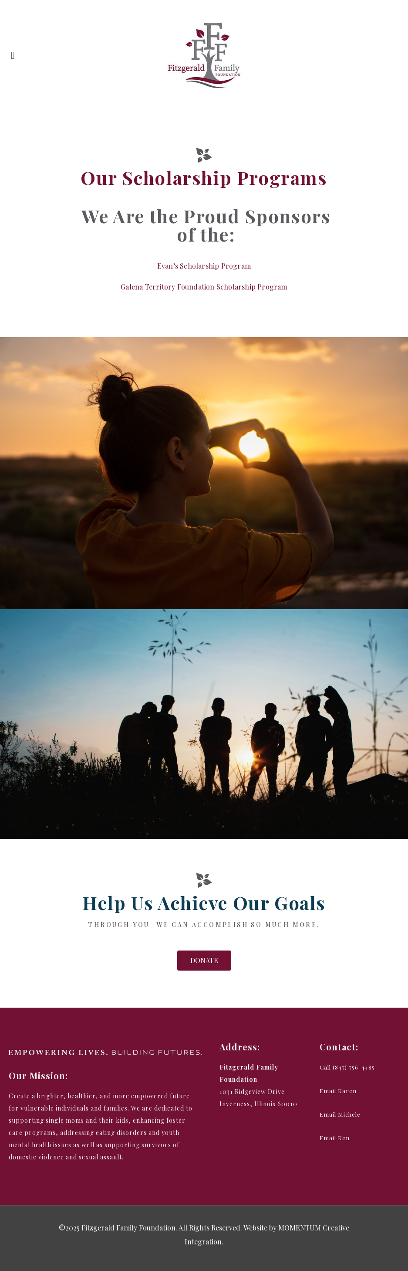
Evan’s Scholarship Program (204, 265)
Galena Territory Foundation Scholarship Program (204, 286)
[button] (204, 961)
